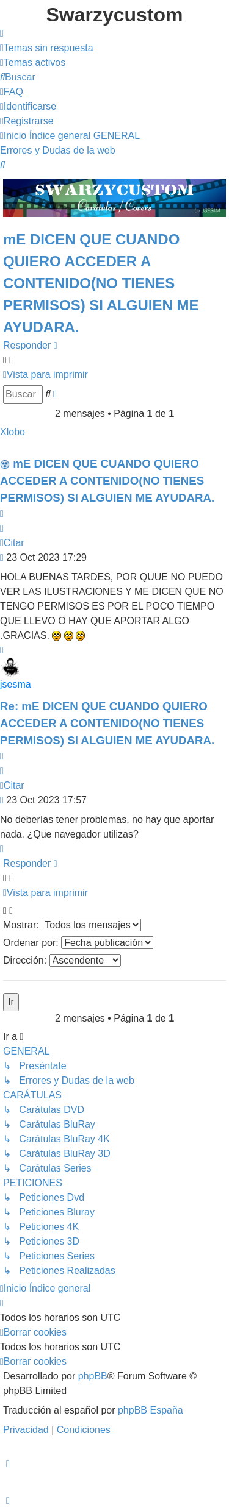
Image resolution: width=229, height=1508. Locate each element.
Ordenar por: (78, 942)
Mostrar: (72, 925)
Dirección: (62, 960)
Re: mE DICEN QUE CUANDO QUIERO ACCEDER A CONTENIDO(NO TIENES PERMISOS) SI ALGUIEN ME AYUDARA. (107, 723)
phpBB (92, 1376)
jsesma (15, 684)
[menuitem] (46, 48)
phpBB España (150, 1410)
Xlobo (12, 432)
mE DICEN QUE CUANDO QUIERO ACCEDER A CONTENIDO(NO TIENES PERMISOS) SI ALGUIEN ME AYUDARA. (100, 283)
